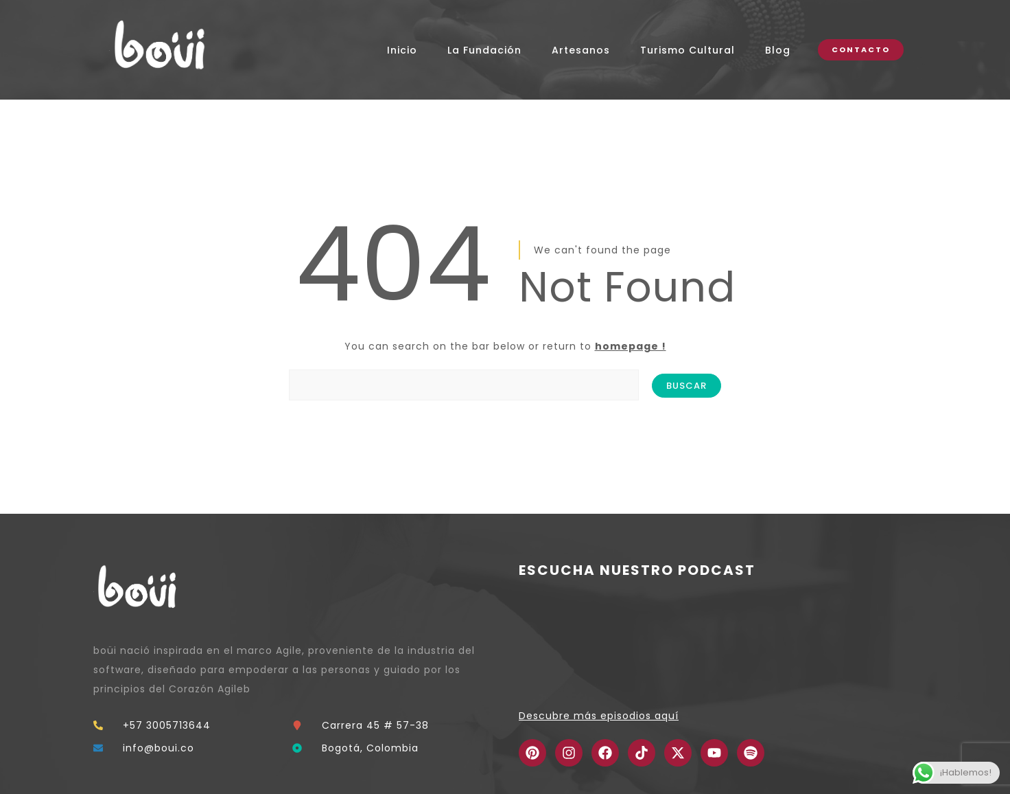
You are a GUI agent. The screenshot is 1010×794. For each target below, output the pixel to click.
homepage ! (630, 346)
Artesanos (581, 50)
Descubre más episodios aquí (599, 716)
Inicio (402, 50)
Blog (777, 50)
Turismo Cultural (687, 50)
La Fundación (484, 50)
